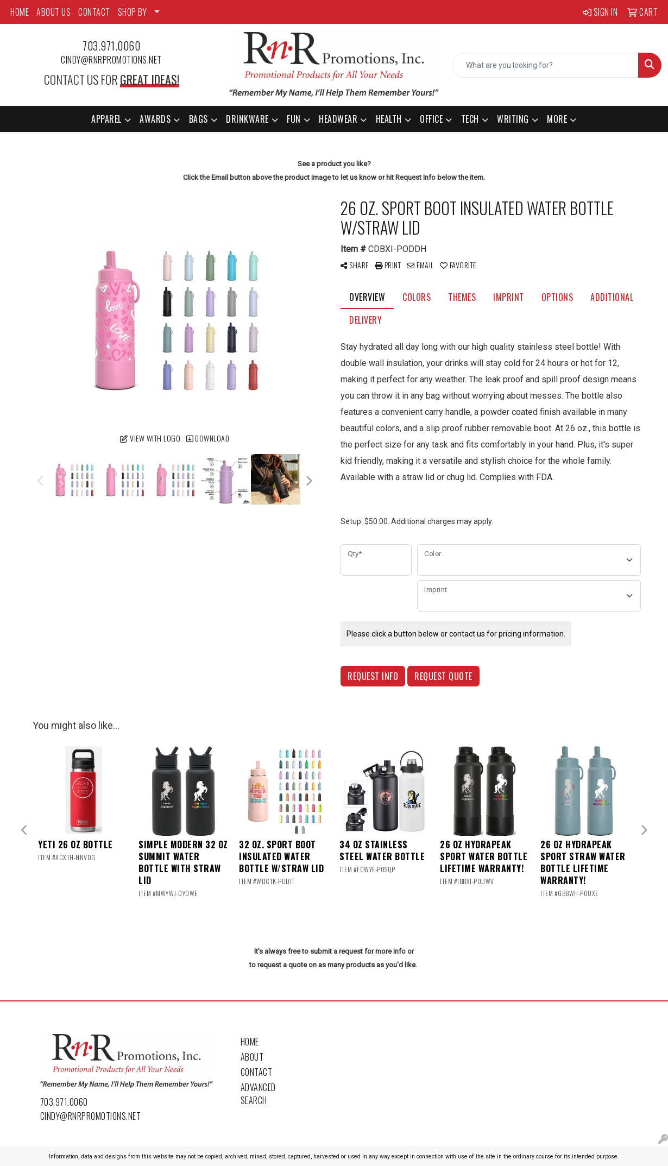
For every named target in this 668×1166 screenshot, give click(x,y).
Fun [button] (294, 118)
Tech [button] (470, 118)
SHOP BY (132, 11)
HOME (19, 11)
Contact (257, 1072)
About (252, 1056)
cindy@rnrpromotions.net (111, 59)
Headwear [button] (338, 118)
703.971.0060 (111, 45)
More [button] (557, 118)
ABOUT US (53, 11)
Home (250, 1041)
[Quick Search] (545, 65)
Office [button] (431, 118)
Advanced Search (258, 1094)
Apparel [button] (106, 118)
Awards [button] (155, 118)
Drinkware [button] (247, 118)
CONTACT (94, 11)
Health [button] (389, 118)
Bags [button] (198, 118)
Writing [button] (513, 118)
